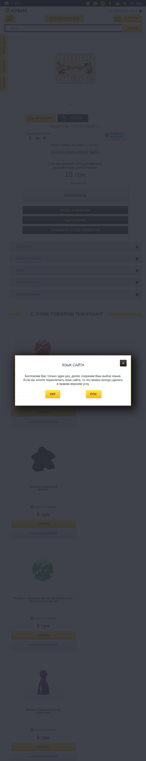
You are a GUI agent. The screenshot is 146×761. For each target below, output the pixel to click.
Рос (93, 394)
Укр (53, 394)
